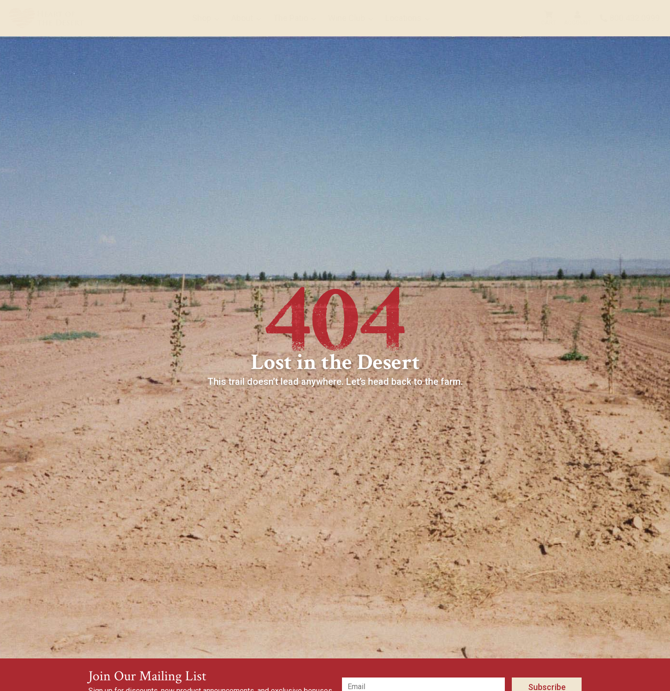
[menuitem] (46, 18)
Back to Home (340, 407)
